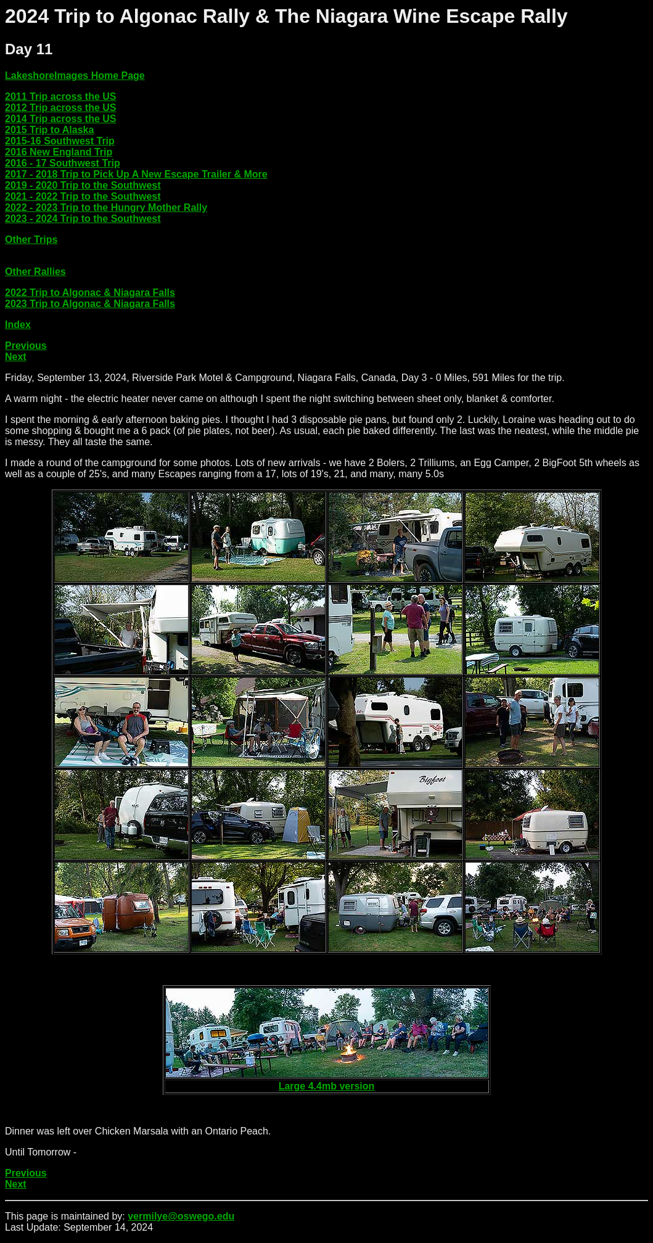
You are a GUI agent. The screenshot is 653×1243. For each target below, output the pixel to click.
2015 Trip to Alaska (49, 130)
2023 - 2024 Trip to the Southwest (83, 218)
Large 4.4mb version (327, 1086)
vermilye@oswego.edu (181, 1216)
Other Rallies (35, 271)
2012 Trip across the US (61, 107)
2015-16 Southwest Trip (60, 141)
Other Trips (31, 239)
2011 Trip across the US (61, 96)
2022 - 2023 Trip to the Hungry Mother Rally (106, 207)
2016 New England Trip (58, 152)
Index (18, 324)
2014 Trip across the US (61, 118)
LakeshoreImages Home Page (75, 75)
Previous (26, 345)
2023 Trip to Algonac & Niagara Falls (90, 303)
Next (16, 356)
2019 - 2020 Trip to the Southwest (83, 185)
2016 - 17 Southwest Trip (62, 163)
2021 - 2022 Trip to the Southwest (83, 196)
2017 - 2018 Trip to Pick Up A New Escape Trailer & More (136, 174)
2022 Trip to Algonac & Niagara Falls (90, 292)
